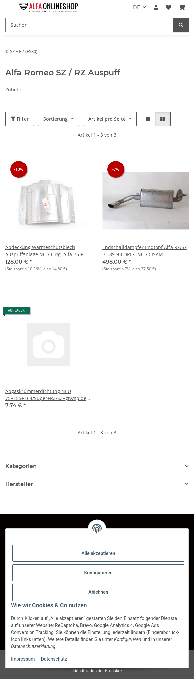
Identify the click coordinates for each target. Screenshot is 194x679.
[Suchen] (181, 25)
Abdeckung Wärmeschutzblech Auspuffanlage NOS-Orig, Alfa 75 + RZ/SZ (44, 251)
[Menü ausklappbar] (8, 4)
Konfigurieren (98, 572)
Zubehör (15, 89)
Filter (20, 119)
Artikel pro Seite (107, 119)
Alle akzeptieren (98, 553)
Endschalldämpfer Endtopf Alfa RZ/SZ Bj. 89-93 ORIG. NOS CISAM (144, 251)
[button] (156, 7)
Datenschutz (54, 659)
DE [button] (136, 7)
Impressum (23, 659)
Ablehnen (98, 592)
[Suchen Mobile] (89, 25)
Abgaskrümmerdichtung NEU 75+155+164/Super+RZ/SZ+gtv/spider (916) (46, 395)
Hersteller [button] (19, 484)
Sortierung (55, 119)
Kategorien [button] (21, 466)
